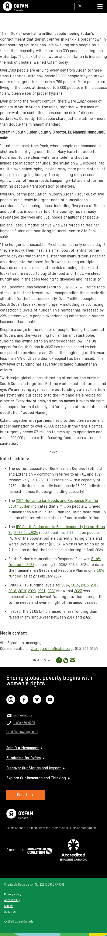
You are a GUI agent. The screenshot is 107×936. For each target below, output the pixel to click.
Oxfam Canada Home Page (15, 6)
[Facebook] (24, 702)
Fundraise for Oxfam (23, 758)
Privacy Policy (12, 894)
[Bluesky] (37, 702)
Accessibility (12, 900)
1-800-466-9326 (24, 722)
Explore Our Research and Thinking (36, 778)
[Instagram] (10, 702)
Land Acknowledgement (22, 731)
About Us (10, 911)
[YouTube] (49, 702)
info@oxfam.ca (22, 715)
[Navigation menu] (100, 6)
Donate (82, 6)
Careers (8, 906)
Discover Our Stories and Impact (33, 768)
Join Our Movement (22, 748)
